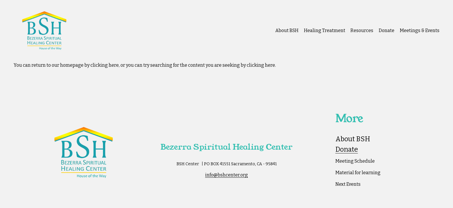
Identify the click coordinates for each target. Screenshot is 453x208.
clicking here (104, 65)
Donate (386, 30)
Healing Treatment (324, 30)
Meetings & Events (419, 30)
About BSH (286, 30)
